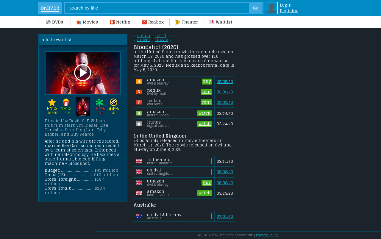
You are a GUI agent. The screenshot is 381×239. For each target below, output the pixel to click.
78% (66, 108)
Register (289, 10)
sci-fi (161, 38)
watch (205, 113)
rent (206, 92)
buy (207, 81)
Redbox (153, 22)
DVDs (54, 22)
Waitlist (221, 22)
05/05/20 (225, 81)
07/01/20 (225, 216)
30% (99, 108)
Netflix (120, 22)
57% (52, 108)
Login (286, 5)
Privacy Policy (267, 235)
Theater (186, 22)
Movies (87, 22)
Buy (207, 182)
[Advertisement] (286, 123)
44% (113, 108)
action (143, 38)
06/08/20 (225, 171)
